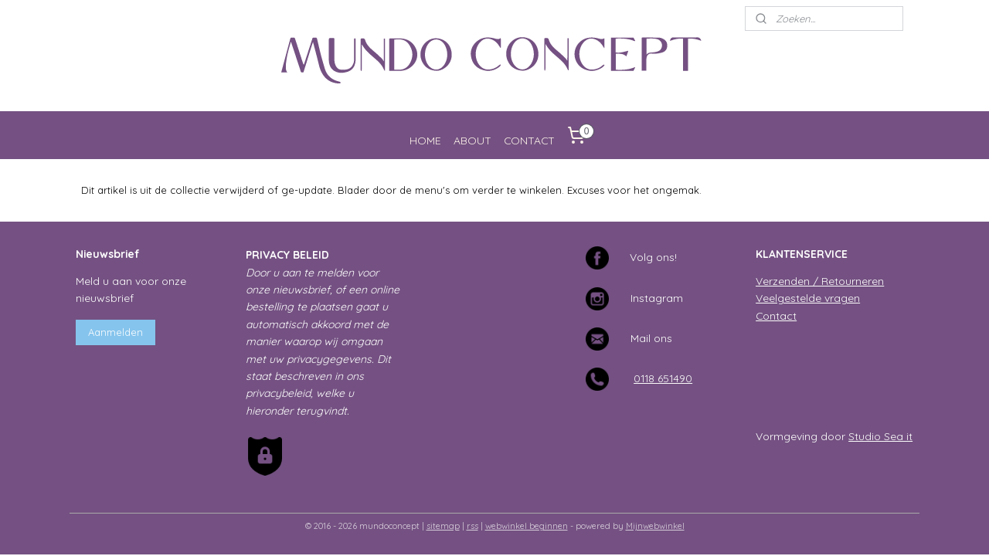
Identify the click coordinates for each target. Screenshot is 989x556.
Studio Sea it (880, 435)
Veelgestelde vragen (808, 297)
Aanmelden (115, 332)
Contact (776, 315)
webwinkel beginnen (526, 525)
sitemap (443, 525)
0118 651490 (663, 378)
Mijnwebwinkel (655, 525)
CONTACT (529, 140)
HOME (425, 140)
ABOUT (472, 140)
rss (472, 525)
